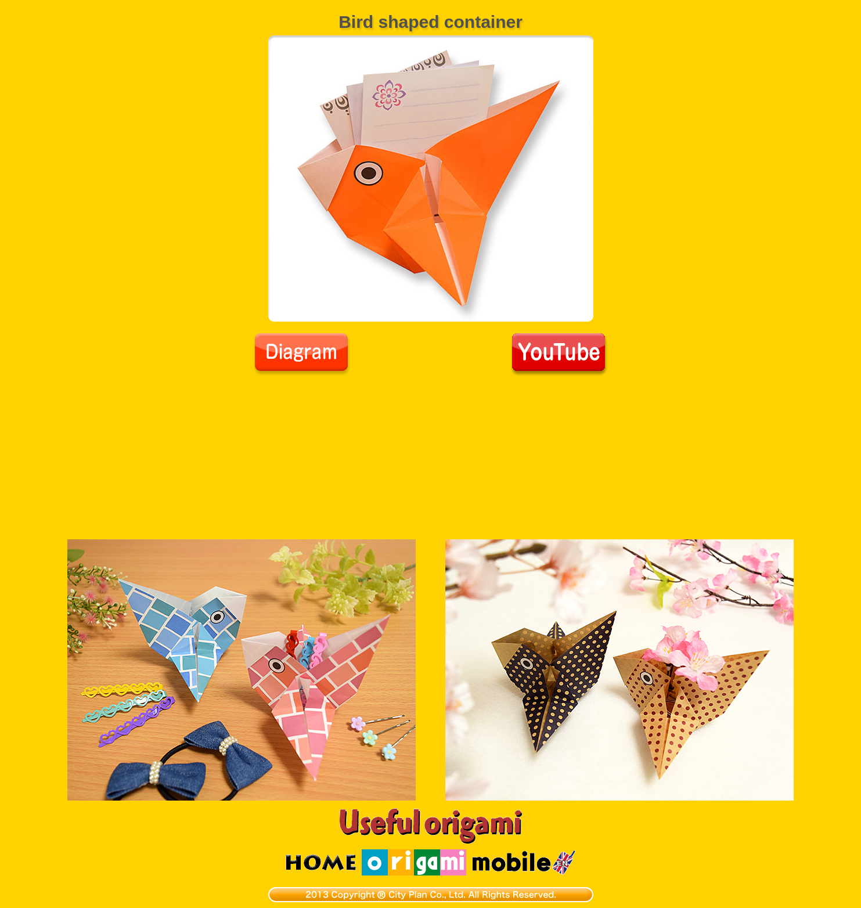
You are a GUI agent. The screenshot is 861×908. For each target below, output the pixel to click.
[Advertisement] (431, 463)
